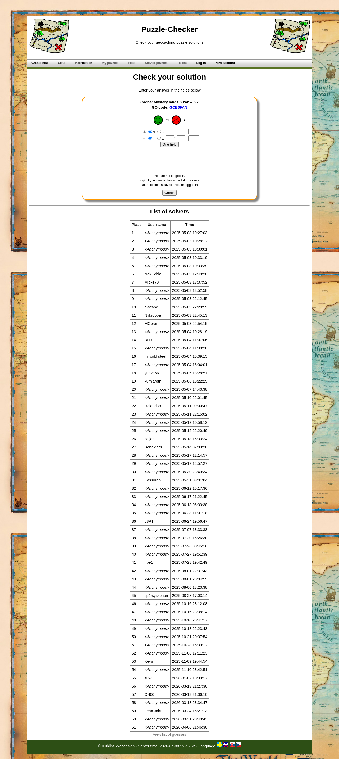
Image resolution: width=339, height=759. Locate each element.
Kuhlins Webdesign (118, 746)
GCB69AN (178, 107)
